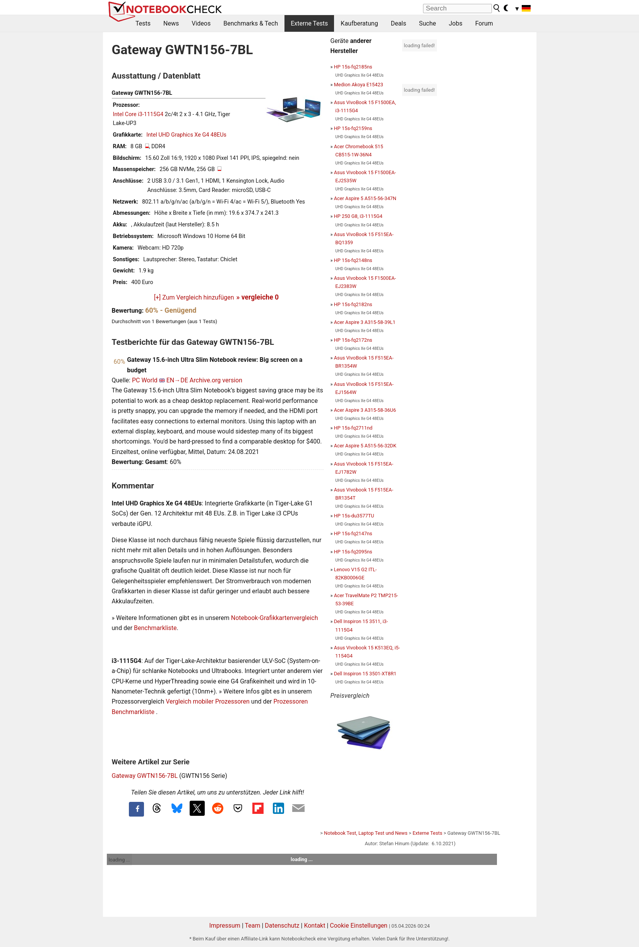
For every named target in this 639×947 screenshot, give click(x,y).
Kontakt (314, 925)
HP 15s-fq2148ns (353, 260)
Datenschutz (282, 925)
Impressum (224, 925)
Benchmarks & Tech (250, 23)
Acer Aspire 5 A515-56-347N (365, 198)
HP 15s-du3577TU (354, 516)
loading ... (119, 860)
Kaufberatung (359, 23)
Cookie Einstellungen (358, 925)
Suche (427, 23)
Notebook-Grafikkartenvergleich (274, 618)
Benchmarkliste (155, 628)
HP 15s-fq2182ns (353, 304)
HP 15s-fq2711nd (353, 428)
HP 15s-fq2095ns (353, 552)
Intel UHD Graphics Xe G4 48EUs (186, 135)
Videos (201, 23)
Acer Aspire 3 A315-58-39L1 (365, 322)
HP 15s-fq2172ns (353, 340)
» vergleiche (257, 297)
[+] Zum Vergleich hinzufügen (194, 297)
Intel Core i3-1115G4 (138, 114)
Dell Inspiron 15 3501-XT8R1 (365, 673)
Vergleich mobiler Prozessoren (208, 701)
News (171, 23)
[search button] (496, 8)
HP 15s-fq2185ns (353, 67)
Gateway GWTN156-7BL (145, 775)
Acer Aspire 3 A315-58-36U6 (365, 410)
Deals (398, 23)
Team (252, 925)
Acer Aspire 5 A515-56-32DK (365, 446)
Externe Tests (309, 23)
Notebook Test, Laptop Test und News (366, 833)
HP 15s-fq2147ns (353, 533)
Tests (143, 23)
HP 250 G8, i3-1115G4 (358, 216)
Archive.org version (216, 380)
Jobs (455, 23)
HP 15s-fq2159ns (353, 128)
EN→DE (177, 380)
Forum (484, 23)
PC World (145, 380)
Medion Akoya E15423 (358, 84)
